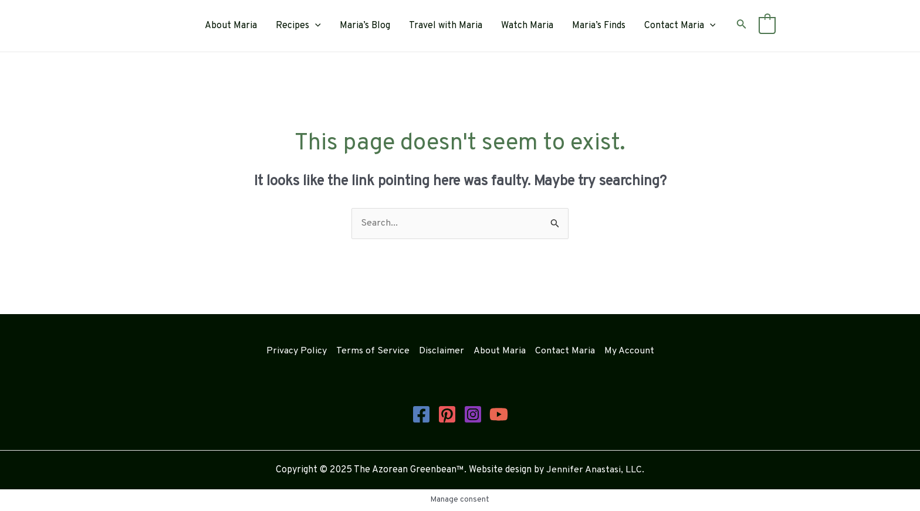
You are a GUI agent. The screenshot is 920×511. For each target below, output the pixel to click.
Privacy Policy (296, 351)
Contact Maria (680, 25)
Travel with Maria (445, 26)
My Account (629, 351)
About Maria (231, 26)
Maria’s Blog (365, 26)
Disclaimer (441, 351)
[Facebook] (421, 414)
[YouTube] (498, 414)
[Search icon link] (741, 26)
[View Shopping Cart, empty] (767, 26)
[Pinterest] (447, 414)
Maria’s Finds (598, 26)
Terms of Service (373, 351)
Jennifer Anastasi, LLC (594, 470)
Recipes (298, 25)
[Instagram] (473, 414)
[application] (315, 25)
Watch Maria (527, 26)
